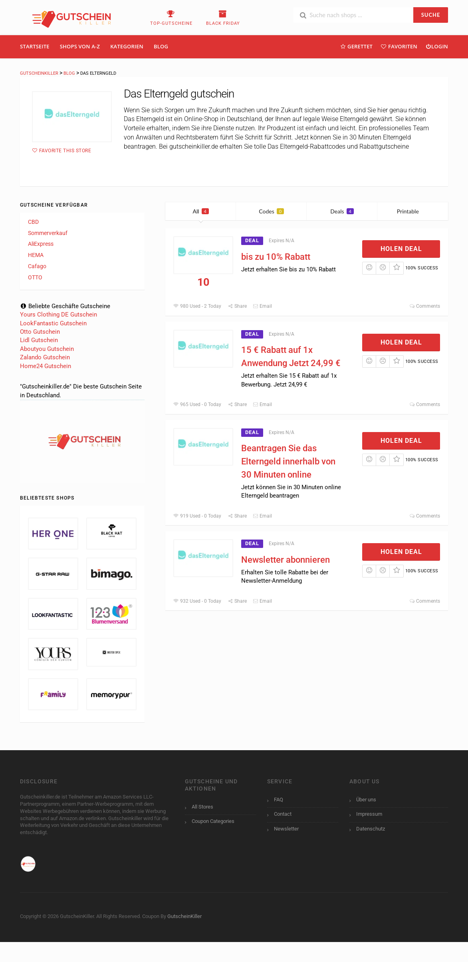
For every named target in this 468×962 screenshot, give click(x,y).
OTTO (35, 277)
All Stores (202, 807)
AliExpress (41, 244)
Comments (424, 306)
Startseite (35, 46)
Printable (412, 211)
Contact (283, 814)
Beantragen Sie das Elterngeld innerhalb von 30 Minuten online (288, 461)
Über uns (366, 800)
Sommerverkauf (47, 233)
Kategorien (126, 46)
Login (436, 46)
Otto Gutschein (40, 331)
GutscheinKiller (184, 916)
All (201, 211)
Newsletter (286, 829)
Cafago (37, 266)
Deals (342, 211)
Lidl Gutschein (39, 340)
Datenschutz (370, 829)
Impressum (369, 814)
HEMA (36, 255)
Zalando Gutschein (45, 357)
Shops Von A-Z (80, 46)
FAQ (278, 800)
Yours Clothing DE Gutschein (58, 314)
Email (262, 306)
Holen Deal (401, 249)
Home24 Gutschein (45, 366)
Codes (271, 211)
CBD (33, 222)
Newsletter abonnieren (285, 560)
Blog (161, 46)
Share (236, 306)
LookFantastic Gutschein (53, 323)
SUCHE (430, 15)
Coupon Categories (213, 821)
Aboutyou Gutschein (47, 349)
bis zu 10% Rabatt (275, 257)
